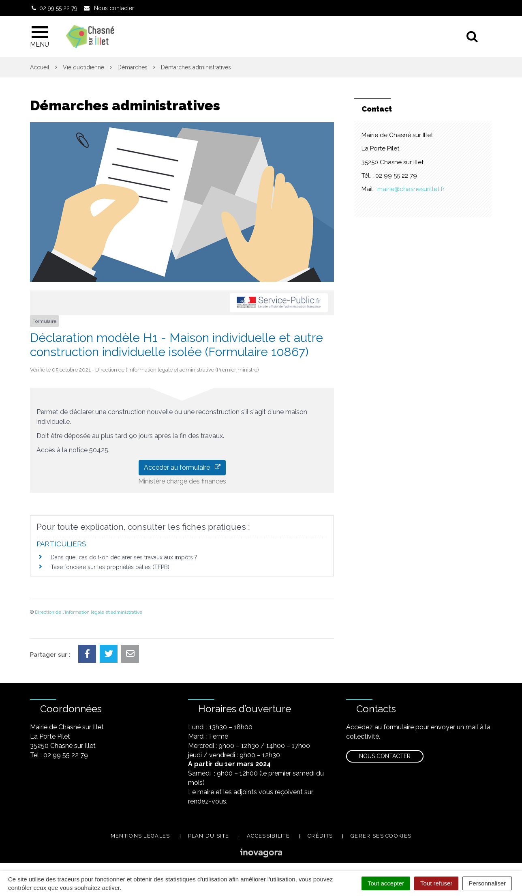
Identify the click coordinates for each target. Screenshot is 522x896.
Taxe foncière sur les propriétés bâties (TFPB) (110, 567)
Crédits (320, 836)
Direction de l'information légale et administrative (88, 612)
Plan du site (208, 836)
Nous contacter (385, 756)
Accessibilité (268, 836)
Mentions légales (140, 836)
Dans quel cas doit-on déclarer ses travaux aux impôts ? (124, 557)
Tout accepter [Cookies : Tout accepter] (386, 883)
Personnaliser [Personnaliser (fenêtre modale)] (487, 883)
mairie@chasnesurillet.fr (411, 189)
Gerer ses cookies (381, 836)
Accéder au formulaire (182, 467)
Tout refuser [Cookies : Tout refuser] (436, 883)
